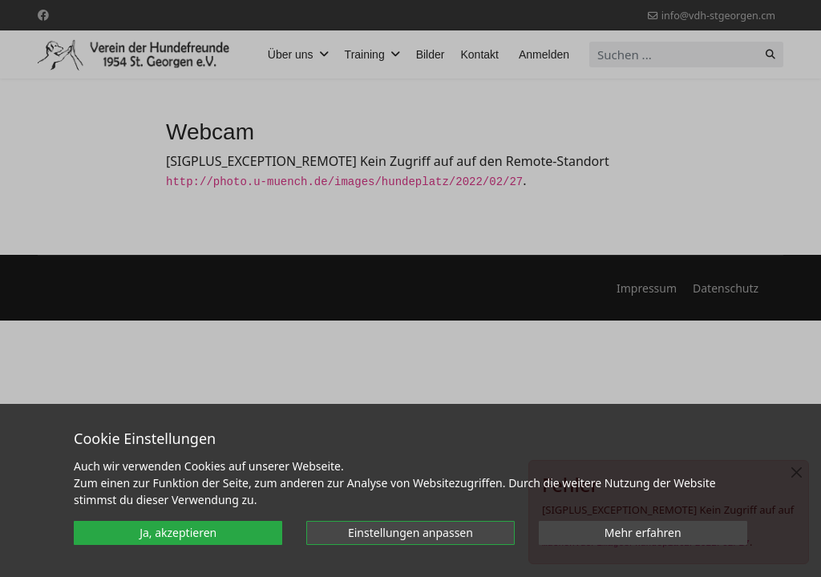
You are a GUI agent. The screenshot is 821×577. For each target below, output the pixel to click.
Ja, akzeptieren (178, 532)
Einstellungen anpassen (410, 532)
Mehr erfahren (643, 532)
